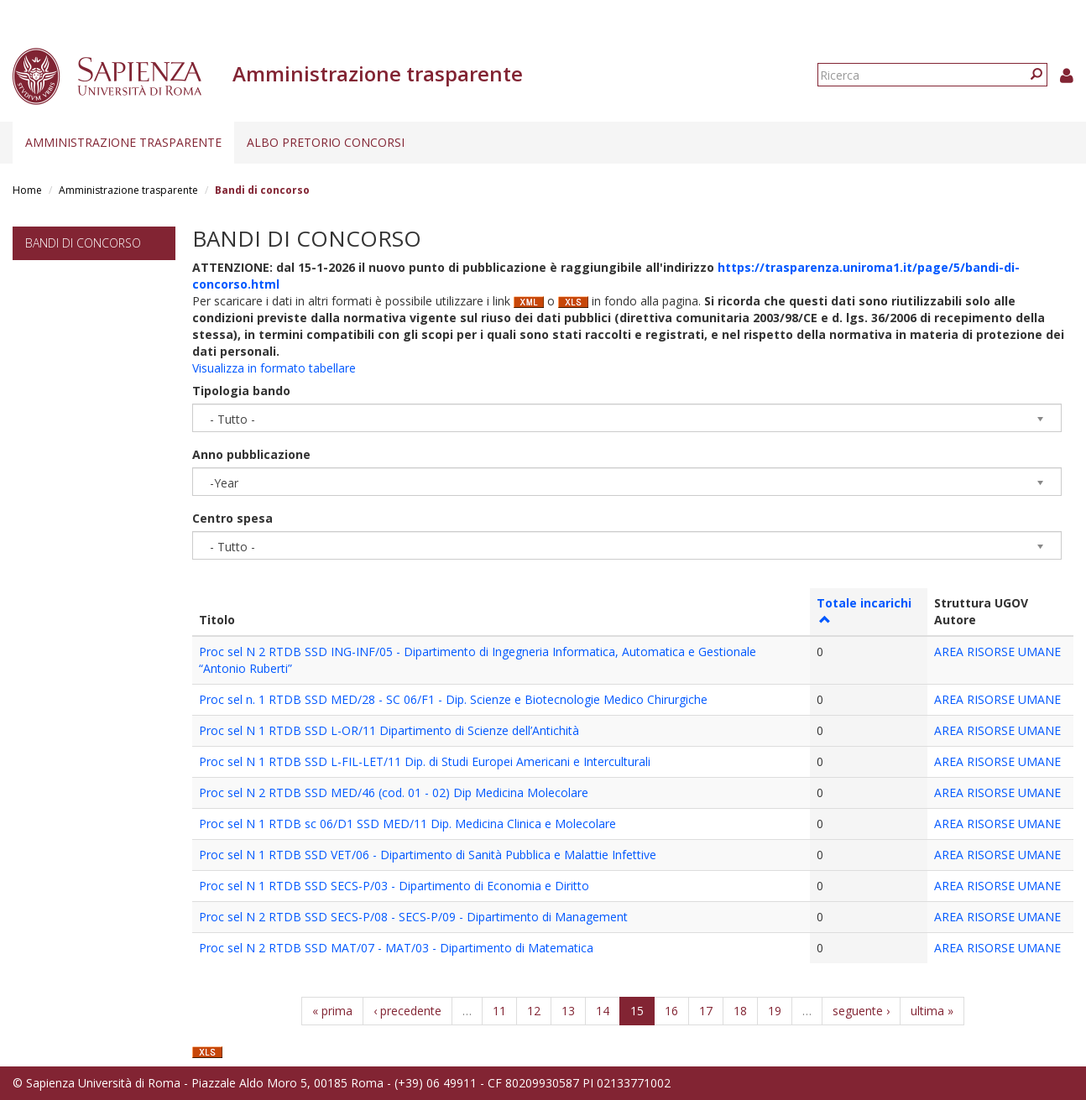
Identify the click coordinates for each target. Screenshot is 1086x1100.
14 (602, 1011)
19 (774, 1011)
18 (740, 1011)
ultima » (932, 1011)
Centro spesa (232, 518)
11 (499, 1011)
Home (27, 190)
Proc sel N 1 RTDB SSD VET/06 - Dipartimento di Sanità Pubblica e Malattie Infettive (427, 855)
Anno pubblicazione (251, 454)
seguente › (861, 1011)
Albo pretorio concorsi (326, 142)
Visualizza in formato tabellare (274, 368)
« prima (332, 1011)
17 (706, 1011)
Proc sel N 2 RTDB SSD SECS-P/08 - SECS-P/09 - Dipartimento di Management (413, 917)
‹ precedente (407, 1011)
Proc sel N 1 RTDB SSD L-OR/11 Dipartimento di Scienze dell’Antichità (389, 730)
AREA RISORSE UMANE (997, 651)
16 (671, 1011)
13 (568, 1011)
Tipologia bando (241, 391)
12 (533, 1011)
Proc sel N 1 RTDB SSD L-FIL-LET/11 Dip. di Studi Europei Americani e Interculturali (424, 761)
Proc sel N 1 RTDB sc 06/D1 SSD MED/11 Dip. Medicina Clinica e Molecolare (407, 824)
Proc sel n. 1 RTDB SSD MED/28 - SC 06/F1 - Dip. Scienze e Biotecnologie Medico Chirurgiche (453, 699)
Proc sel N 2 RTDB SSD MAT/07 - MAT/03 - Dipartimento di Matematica (396, 948)
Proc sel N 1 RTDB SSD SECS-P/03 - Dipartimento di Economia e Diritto (394, 886)
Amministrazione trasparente (123, 142)
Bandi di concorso (83, 243)
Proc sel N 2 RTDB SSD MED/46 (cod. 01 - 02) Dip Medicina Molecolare (393, 792)
